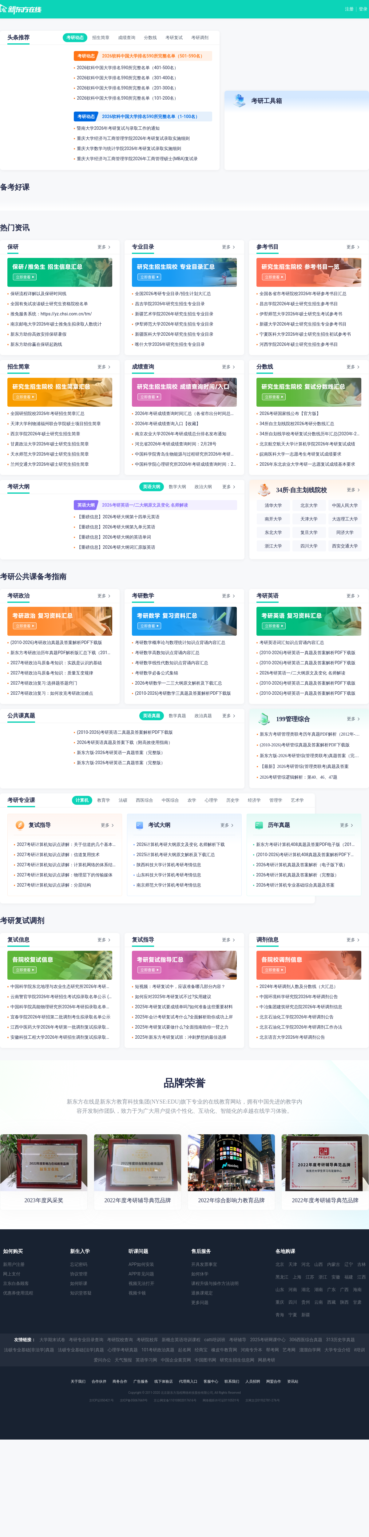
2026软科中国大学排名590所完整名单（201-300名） (127, 87)
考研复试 (174, 37)
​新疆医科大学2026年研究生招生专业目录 (174, 334)
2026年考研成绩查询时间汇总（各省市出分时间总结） (186, 413)
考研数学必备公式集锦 (156, 672)
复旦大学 (309, 532)
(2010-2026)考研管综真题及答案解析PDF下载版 (305, 745)
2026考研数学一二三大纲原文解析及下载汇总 (178, 683)
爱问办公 (102, 1359)
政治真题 (203, 715)
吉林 (361, 1264)
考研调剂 (199, 37)
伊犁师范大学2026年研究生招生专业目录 (174, 324)
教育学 (103, 800)
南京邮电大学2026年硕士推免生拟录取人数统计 (56, 324)
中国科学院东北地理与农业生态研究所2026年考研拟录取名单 (61, 986)
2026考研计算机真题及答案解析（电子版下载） (301, 864)
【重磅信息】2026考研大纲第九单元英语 (116, 526)
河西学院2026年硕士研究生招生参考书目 (299, 344)
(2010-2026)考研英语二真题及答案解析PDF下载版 (307, 662)
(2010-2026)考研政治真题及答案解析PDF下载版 (56, 642)
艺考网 (289, 1349)
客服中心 (211, 1381)
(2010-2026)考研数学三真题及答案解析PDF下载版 (183, 693)
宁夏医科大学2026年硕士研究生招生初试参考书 (305, 334)
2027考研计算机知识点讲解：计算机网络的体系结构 (66, 864)
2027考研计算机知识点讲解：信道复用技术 (58, 854)
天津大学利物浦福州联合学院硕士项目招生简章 (55, 423)
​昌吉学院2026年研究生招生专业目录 (170, 303)
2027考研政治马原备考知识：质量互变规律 (51, 672)
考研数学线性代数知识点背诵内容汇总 (171, 662)
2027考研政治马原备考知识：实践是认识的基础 (56, 662)
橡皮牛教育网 (224, 1349)
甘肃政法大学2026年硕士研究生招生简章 (49, 443)
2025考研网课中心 (267, 1339)
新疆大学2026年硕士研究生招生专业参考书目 (303, 324)
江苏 (310, 1276)
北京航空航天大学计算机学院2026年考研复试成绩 (307, 443)
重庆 (280, 1302)
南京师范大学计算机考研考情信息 (169, 885)
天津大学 (309, 519)
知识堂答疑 (81, 1292)
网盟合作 (273, 1381)
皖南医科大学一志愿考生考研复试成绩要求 (300, 454)
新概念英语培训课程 (181, 1339)
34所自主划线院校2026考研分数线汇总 (297, 423)
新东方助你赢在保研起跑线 (36, 344)
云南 (318, 1302)
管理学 (275, 800)
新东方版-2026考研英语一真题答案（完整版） (121, 752)
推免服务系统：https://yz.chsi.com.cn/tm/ (51, 313)
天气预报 (123, 1359)
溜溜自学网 (310, 1349)
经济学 (254, 800)
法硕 (123, 800)
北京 (280, 1264)
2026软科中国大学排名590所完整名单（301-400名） (127, 77)
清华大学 (273, 505)
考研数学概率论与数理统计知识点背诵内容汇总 (180, 642)
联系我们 (231, 1381)
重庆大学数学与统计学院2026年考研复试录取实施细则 (129, 148)
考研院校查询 (120, 1339)
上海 (297, 1276)
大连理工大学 (345, 519)
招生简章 (100, 37)
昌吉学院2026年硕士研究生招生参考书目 (299, 303)
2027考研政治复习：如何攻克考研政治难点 (51, 693)
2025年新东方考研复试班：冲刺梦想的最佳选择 (180, 1037)
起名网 (184, 1349)
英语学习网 (146, 1359)
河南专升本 (251, 1349)
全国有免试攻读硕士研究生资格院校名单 (49, 303)
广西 (344, 1289)
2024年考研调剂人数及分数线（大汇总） (299, 986)
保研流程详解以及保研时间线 (38, 293)
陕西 (344, 1302)
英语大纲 (151, 486)
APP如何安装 (141, 1264)
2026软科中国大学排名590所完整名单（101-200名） (127, 98)
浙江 (323, 1276)
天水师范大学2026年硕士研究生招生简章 (49, 454)
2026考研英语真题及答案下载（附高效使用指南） (125, 742)
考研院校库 (147, 1339)
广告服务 (140, 1381)
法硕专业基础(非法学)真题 (29, 1349)
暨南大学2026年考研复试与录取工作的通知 (118, 128)
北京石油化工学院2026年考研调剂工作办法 (301, 1027)
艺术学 (297, 800)
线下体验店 (163, 1381)
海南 (357, 1289)
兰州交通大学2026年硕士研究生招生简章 (49, 464)
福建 (348, 1276)
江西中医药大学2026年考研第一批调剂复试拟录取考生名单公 (61, 1027)
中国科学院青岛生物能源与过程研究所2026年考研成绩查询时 (186, 454)
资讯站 (292, 1381)
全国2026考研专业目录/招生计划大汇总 (173, 293)
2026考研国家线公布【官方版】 (290, 413)
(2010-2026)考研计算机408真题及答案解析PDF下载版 (305, 854)
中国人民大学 (345, 505)
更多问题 (199, 1302)
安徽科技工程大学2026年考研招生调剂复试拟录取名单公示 (61, 1037)
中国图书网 (205, 1359)
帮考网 (272, 1349)
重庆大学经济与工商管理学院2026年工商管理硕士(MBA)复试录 (137, 158)
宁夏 (292, 1314)
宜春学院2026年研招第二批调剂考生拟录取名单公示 (60, 1016)
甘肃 (357, 1302)
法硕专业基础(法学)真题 (81, 1349)
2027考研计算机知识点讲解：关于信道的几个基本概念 (66, 844)
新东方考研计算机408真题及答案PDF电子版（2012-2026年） (305, 844)
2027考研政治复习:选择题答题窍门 (43, 683)
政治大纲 (203, 486)
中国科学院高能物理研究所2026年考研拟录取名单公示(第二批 (61, 1006)
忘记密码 (78, 1264)
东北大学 (273, 532)
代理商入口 (188, 1381)
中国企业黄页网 (176, 1359)
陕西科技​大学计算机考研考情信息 (169, 864)
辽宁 (348, 1264)
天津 (292, 1264)
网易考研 (266, 1359)
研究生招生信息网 (237, 1359)
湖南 (318, 1289)
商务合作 (120, 1381)
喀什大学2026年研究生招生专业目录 (170, 344)
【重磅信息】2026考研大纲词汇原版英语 (116, 547)
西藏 (331, 1302)
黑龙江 (282, 1276)
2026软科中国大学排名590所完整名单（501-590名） (153, 55)
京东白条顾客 (16, 1283)
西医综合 (144, 800)
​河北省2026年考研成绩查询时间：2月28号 (175, 443)
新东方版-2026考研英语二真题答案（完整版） (121, 762)
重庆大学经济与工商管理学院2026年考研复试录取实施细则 (133, 138)
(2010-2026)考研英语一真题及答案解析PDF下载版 (307, 652)
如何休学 (199, 1273)
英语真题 (151, 715)
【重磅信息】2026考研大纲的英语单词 (114, 537)
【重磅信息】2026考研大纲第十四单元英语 (118, 516)
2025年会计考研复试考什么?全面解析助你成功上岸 (184, 1016)
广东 (331, 1289)
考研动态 (75, 37)
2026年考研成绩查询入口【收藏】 (167, 423)
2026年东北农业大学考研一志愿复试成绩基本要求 (307, 464)
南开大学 (273, 519)
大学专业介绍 (337, 1349)
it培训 (359, 1349)
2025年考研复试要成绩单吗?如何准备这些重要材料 (184, 1006)
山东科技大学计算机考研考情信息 (169, 874)
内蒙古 (333, 1264)
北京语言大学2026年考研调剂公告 (292, 1037)
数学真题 (177, 715)
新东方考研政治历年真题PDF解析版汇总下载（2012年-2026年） (61, 652)
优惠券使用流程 (18, 1292)
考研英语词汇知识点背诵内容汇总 (292, 642)
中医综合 (170, 800)
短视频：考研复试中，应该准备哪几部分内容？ (180, 986)
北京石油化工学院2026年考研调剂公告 (297, 1016)
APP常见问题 (141, 1273)
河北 (305, 1264)
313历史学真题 (340, 1339)
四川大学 (309, 546)
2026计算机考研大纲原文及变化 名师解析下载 (181, 844)
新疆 (305, 1314)
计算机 (82, 800)
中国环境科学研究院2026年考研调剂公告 (299, 996)
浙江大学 (273, 546)
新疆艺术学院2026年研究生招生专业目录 (174, 313)
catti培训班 (215, 1339)
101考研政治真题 (158, 1349)
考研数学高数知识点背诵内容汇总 (167, 652)
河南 (292, 1289)
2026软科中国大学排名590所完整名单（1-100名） (151, 116)
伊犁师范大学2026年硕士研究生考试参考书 (301, 313)
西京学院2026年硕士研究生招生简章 (45, 433)
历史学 (232, 800)
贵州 (305, 1302)
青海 (280, 1314)
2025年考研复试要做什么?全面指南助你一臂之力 (181, 1027)
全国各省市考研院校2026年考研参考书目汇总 (303, 293)
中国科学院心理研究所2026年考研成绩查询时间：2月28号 (186, 464)
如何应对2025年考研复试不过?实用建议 (173, 996)
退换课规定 (202, 1292)
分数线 (150, 37)
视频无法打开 (141, 1283)
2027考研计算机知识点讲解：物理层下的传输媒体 (65, 874)
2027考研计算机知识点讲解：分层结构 (54, 885)
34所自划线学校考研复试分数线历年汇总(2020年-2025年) (310, 433)
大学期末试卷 (52, 1339)
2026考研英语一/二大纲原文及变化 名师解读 (145, 505)
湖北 (305, 1289)
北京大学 (309, 505)
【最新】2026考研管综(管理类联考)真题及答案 (304, 766)
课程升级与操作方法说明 (215, 1283)
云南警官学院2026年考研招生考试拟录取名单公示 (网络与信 (61, 996)
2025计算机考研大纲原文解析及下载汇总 (176, 854)
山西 (318, 1264)
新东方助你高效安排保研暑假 (38, 334)
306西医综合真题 (306, 1339)
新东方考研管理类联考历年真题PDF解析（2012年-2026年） (310, 734)
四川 (292, 1302)
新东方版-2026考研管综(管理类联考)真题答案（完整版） (310, 755)
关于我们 (78, 1381)
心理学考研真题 (123, 1349)
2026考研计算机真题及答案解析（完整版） (297, 874)
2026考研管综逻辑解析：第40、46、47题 (298, 777)
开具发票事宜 (204, 1264)
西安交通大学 (345, 546)
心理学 (211, 800)
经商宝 (201, 1349)
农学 (192, 800)
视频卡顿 (137, 1292)
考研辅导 (237, 1339)
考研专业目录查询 (86, 1339)
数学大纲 (177, 486)
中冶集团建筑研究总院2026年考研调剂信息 (301, 1006)
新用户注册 (14, 1264)
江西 (361, 1276)
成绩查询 (126, 37)
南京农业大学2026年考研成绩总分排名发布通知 (180, 433)
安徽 (335, 1276)
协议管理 (78, 1273)
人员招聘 (252, 1381)
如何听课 (78, 1283)
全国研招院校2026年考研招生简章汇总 (47, 413)
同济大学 (345, 532)
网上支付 (11, 1273)
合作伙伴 (99, 1381)
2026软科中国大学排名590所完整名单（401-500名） (127, 67)
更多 (101, 246)
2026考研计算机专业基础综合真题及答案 (295, 885)
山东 (280, 1289)
